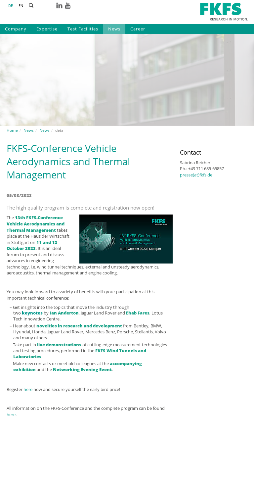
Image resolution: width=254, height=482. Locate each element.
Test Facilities (82, 29)
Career (137, 29)
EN (21, 5)
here (27, 389)
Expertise (47, 29)
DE (10, 5)
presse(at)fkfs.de (196, 175)
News (114, 29)
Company (15, 29)
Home (12, 130)
